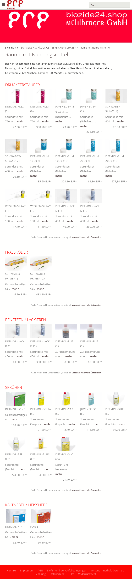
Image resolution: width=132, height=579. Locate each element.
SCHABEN (70, 47)
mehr (20, 121)
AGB (40, 570)
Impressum (27, 570)
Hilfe (71, 574)
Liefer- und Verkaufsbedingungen (66, 570)
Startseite (26, 47)
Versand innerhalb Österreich (86, 237)
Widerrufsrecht (87, 574)
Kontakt (11, 570)
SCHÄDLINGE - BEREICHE (49, 47)
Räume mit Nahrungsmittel (94, 47)
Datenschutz (57, 574)
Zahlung (41, 574)
